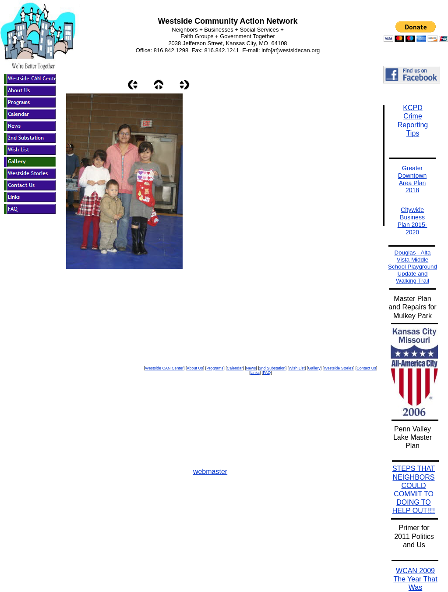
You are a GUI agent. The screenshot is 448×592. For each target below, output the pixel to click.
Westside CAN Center (164, 368)
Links (255, 372)
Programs (214, 368)
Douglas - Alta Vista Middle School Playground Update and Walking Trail (412, 266)
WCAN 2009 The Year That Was (415, 579)
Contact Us (366, 368)
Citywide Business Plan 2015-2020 (412, 220)
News (251, 368)
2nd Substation (272, 368)
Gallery (314, 368)
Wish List (297, 368)
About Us (195, 368)
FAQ (267, 372)
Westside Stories (338, 368)
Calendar (235, 368)
